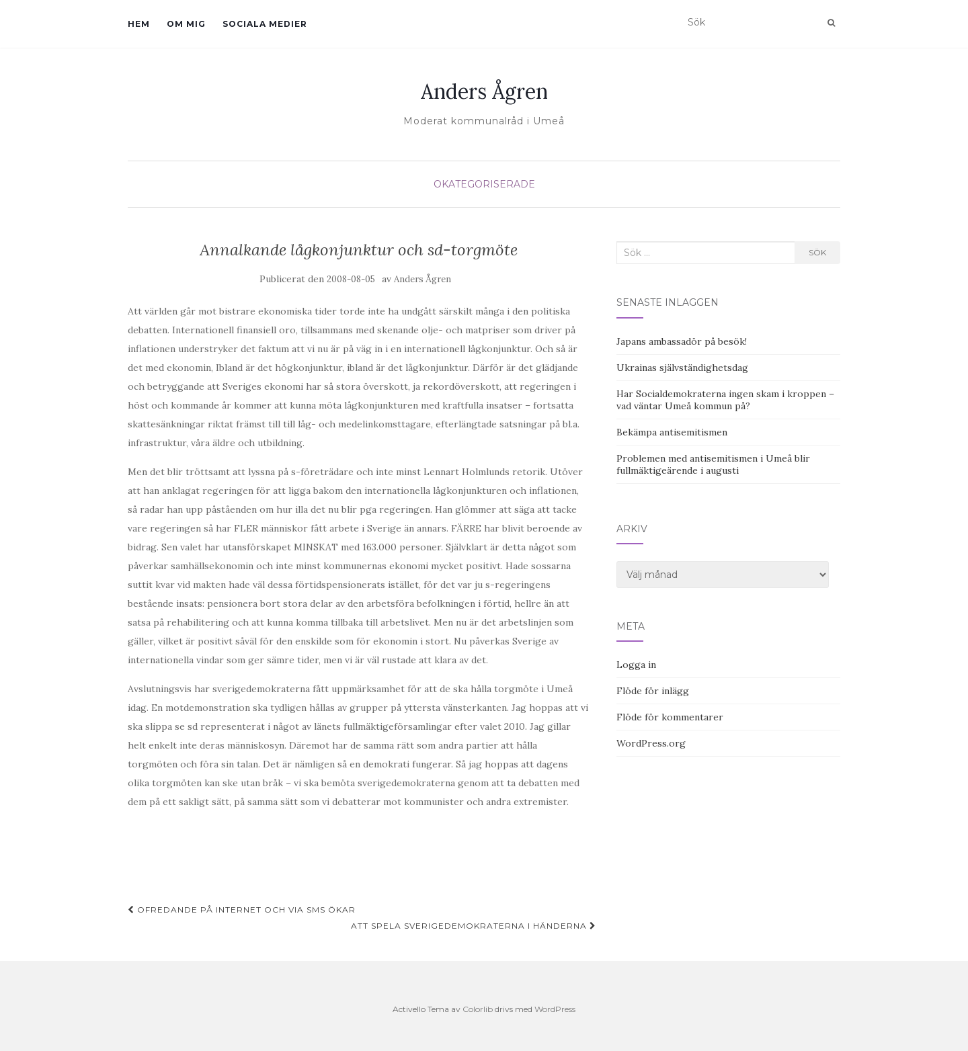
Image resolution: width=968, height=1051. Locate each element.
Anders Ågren (484, 91)
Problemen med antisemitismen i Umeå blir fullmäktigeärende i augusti (713, 464)
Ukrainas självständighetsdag (682, 368)
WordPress (554, 1009)
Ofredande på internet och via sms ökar (242, 910)
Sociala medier (265, 24)
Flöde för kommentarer (669, 717)
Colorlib (477, 1009)
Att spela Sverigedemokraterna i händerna (473, 926)
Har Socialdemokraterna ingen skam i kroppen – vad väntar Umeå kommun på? (725, 400)
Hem (139, 24)
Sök (817, 252)
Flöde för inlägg (652, 691)
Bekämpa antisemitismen (671, 432)
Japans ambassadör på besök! (681, 341)
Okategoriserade (484, 184)
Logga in (636, 665)
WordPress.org (651, 743)
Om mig (186, 24)
